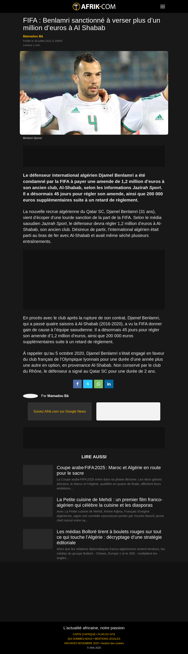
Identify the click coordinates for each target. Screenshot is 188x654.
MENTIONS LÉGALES (107, 638)
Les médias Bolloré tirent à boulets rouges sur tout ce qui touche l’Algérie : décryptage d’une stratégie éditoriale (109, 537)
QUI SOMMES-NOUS (80, 638)
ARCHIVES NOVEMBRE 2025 (81, 643)
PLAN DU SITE (106, 634)
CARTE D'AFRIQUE (84, 634)
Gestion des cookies (112, 643)
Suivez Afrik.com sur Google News (59, 411)
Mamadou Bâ (33, 36)
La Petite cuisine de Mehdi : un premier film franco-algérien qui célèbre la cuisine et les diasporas (109, 502)
